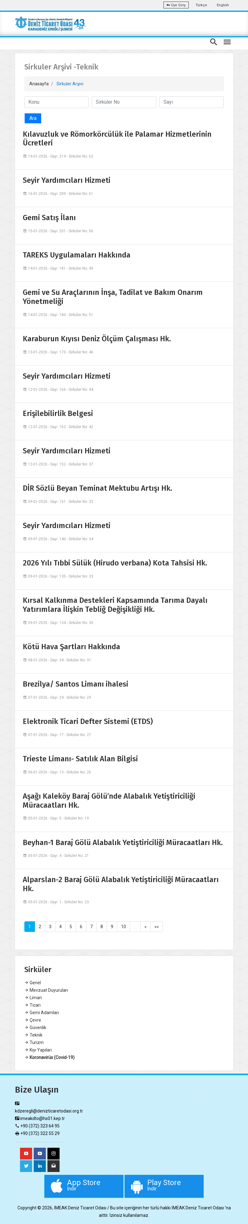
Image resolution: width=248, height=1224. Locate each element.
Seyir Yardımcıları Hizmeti (66, 180)
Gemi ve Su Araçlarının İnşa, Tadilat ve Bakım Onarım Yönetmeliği (113, 297)
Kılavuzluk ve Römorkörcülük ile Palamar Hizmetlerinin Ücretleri (117, 139)
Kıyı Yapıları (38, 1049)
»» (156, 926)
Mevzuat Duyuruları (46, 990)
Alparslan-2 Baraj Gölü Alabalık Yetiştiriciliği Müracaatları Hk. (121, 884)
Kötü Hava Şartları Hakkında (71, 646)
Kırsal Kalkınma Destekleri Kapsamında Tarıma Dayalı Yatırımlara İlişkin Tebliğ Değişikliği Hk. (115, 605)
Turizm (34, 1042)
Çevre (32, 1020)
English (223, 5)
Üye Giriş (176, 5)
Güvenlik (35, 1027)
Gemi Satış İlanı (49, 217)
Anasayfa (39, 83)
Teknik (33, 1035)
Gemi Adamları (41, 1012)
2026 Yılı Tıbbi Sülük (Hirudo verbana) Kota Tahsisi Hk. (115, 563)
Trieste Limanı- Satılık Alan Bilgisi (80, 758)
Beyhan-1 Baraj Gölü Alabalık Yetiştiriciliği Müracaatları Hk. (123, 842)
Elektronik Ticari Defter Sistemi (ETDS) (88, 721)
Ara (32, 118)
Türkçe (201, 5)
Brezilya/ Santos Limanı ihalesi (75, 684)
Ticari (32, 1005)
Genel (32, 982)
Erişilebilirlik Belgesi (58, 413)
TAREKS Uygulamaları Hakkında (76, 255)
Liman (33, 997)
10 (123, 926)
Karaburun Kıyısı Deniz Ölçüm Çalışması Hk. (97, 338)
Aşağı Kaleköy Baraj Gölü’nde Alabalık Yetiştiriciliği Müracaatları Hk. (109, 801)
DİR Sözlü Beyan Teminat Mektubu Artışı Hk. (97, 488)
